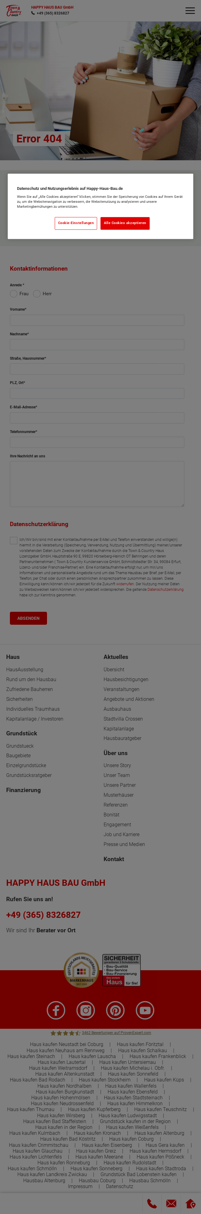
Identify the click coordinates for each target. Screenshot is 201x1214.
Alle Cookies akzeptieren (125, 223)
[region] (100, 206)
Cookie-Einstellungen (76, 223)
